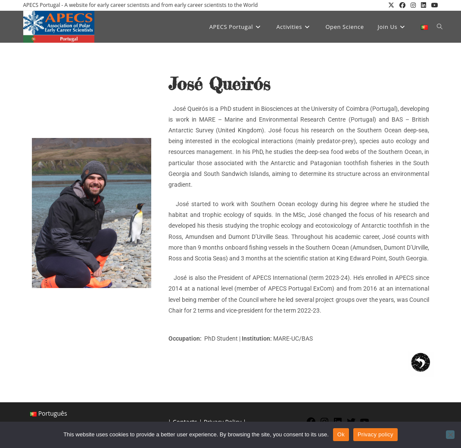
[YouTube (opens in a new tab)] (433, 5)
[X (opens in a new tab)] (391, 5)
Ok (341, 434)
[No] (450, 434)
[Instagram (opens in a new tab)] (413, 5)
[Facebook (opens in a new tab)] (402, 5)
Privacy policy (375, 434)
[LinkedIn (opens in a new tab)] (423, 5)
